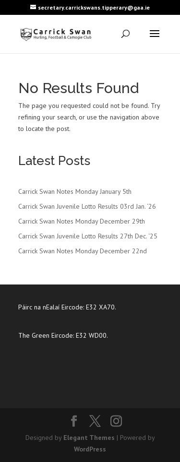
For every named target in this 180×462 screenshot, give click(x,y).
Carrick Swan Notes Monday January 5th (75, 191)
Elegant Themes (89, 437)
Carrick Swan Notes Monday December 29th (81, 221)
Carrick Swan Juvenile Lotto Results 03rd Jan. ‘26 (87, 206)
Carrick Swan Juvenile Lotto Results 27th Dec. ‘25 (87, 236)
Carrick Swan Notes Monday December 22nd (82, 251)
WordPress (90, 449)
